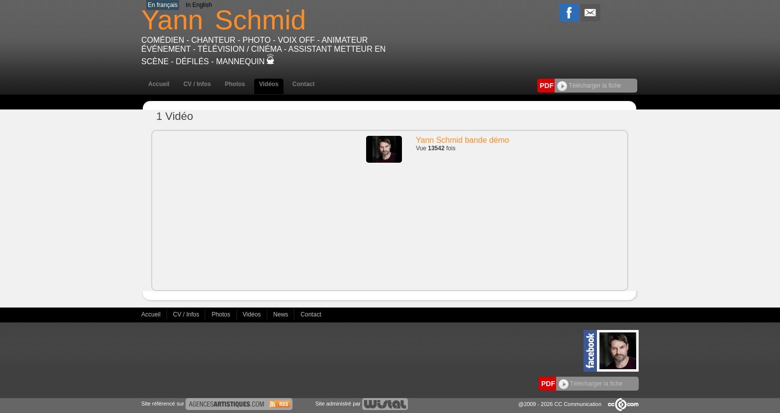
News (281, 314)
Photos (235, 84)
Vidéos (269, 84)
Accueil (159, 84)
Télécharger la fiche (589, 85)
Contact (303, 84)
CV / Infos (197, 84)
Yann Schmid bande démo (462, 140)
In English (199, 4)
